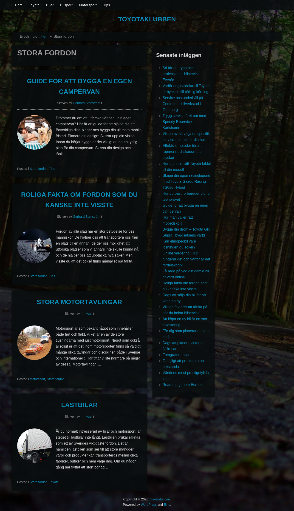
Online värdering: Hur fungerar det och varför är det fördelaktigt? (186, 259)
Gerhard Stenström (86, 103)
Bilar (50, 5)
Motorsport (88, 5)
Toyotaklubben (147, 19)
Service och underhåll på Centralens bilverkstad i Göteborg (183, 104)
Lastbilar (79, 404)
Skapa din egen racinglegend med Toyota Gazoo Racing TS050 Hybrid (186, 181)
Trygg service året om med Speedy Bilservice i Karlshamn (184, 122)
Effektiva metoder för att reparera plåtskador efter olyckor (183, 152)
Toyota (34, 5)
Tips (106, 5)
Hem (19, 5)
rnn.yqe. (86, 313)
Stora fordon (38, 169)
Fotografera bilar (176, 355)
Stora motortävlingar (79, 301)
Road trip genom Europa (183, 385)
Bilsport (66, 5)
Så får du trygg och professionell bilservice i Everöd (182, 74)
